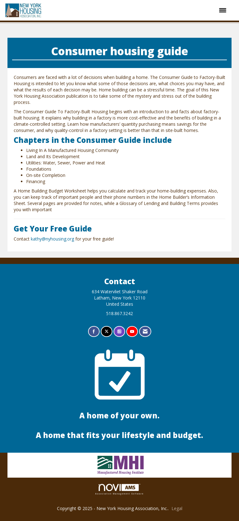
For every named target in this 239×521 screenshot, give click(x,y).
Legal (176, 508)
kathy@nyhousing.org (52, 239)
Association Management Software (119, 489)
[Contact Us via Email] (145, 331)
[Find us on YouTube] (132, 331)
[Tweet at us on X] (106, 331)
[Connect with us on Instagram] (119, 331)
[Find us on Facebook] (94, 331)
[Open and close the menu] (137, 10)
